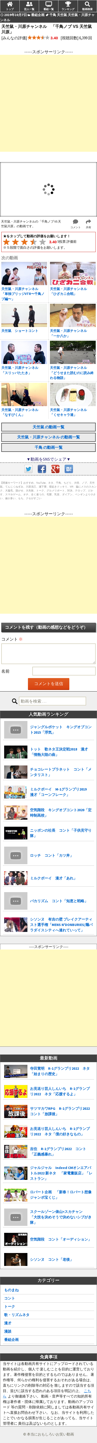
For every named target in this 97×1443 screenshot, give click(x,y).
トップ (10, 9)
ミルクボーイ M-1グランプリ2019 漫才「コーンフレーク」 (60, 792)
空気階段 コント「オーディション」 (61, 1239)
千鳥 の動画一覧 (49, 447)
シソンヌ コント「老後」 (51, 1259)
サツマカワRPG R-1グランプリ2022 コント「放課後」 (61, 1111)
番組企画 (11, 1339)
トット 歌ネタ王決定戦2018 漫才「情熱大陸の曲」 (59, 752)
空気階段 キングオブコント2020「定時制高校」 (61, 813)
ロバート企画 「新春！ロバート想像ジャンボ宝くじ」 (61, 1195)
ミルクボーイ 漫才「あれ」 (53, 878)
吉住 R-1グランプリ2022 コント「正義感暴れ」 (58, 1151)
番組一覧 (48, 9)
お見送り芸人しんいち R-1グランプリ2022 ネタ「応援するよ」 (60, 1091)
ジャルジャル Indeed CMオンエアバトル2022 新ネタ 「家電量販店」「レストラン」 (61, 1173)
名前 (5, 671)
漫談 (7, 1331)
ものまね (11, 1290)
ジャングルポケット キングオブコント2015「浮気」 (61, 730)
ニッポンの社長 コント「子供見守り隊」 (61, 833)
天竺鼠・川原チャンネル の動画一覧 (48, 437)
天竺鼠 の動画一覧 (48, 426)
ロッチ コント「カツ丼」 (51, 855)
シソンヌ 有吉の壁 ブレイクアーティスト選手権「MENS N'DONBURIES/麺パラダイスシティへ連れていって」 (61, 924)
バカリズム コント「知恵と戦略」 (59, 901)
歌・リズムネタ (16, 1314)
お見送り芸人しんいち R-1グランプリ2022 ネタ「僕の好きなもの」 (60, 1131)
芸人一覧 (29, 9)
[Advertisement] (48, 103)
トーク (9, 1306)
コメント (12, 639)
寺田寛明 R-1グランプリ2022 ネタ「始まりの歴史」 (60, 1071)
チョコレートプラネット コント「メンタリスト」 (61, 772)
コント (9, 1298)
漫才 (7, 1323)
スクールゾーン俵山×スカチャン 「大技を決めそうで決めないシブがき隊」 (61, 1217)
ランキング (68, 9)
